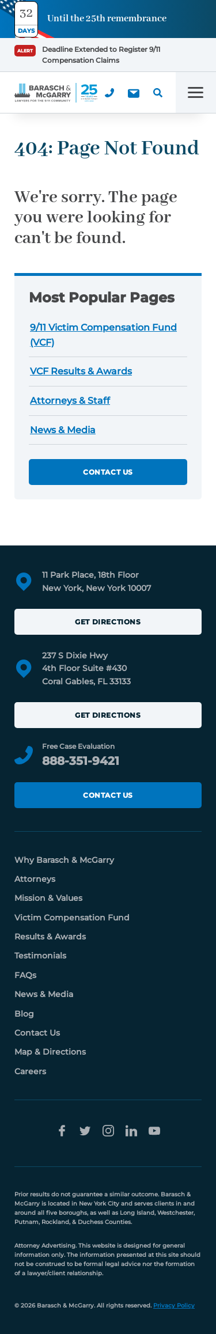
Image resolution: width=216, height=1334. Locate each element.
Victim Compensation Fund (72, 917)
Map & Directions (50, 1052)
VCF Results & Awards (81, 371)
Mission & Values (48, 898)
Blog (24, 1014)
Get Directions (108, 621)
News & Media (63, 430)
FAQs (25, 975)
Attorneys (34, 879)
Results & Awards (50, 936)
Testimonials (40, 955)
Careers (30, 1071)
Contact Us (108, 472)
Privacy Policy (174, 1305)
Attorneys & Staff (70, 400)
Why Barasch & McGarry (64, 860)
